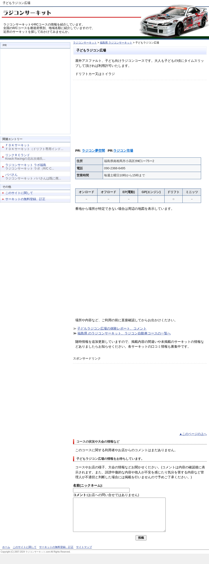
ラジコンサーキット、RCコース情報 (26, 12)
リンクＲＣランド (17, 155)
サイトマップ (84, 553)
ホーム (6, 553)
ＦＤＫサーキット (17, 145)
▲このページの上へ (193, 434)
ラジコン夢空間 (93, 150)
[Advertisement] (140, 113)
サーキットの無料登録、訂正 (25, 199)
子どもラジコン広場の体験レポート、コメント (112, 328)
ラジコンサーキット (85, 42)
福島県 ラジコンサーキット (116, 42)
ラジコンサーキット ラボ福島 (25, 165)
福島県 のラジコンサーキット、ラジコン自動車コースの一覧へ (124, 333)
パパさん (11, 174)
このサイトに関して (19, 193)
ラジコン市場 (123, 150)
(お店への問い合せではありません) (106, 495)
